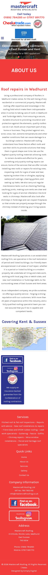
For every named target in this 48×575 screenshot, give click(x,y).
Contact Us (24, 475)
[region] (24, 50)
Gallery (24, 470)
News (24, 567)
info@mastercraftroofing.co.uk (24, 493)
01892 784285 (13, 17)
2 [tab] (21, 57)
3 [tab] (24, 57)
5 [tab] (29, 57)
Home (24, 457)
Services (24, 466)
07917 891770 (35, 17)
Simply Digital (30, 571)
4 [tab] (27, 57)
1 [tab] (18, 57)
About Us (24, 461)
